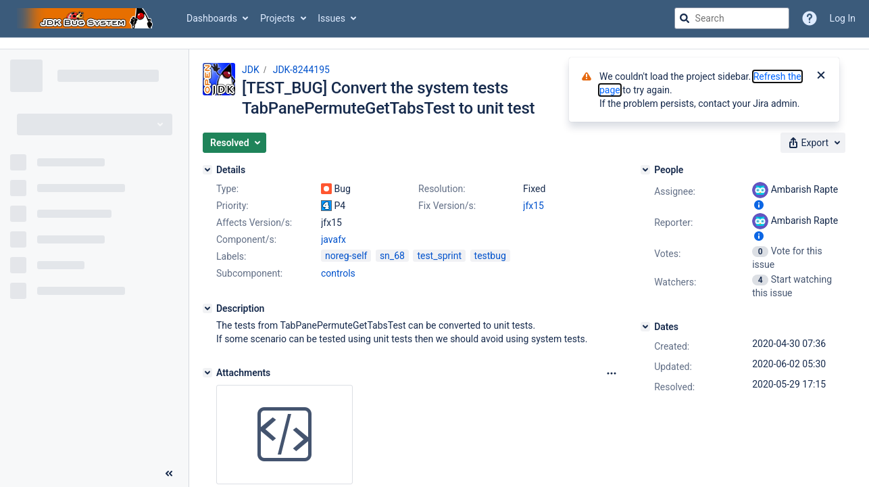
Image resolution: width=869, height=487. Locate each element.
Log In (842, 18)
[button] (234, 143)
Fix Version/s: (447, 205)
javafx (333, 239)
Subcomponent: (249, 273)
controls (338, 273)
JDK (250, 69)
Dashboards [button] (212, 18)
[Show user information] (758, 205)
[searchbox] (731, 18)
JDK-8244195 (301, 69)
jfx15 (533, 205)
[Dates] (645, 326)
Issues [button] (331, 18)
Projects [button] (277, 18)
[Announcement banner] (434, 43)
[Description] (207, 308)
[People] (645, 170)
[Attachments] (207, 372)
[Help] (809, 18)
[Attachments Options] (611, 373)
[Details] (207, 170)
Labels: (231, 256)
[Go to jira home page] (86, 18)
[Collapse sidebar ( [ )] (169, 473)
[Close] (821, 76)
